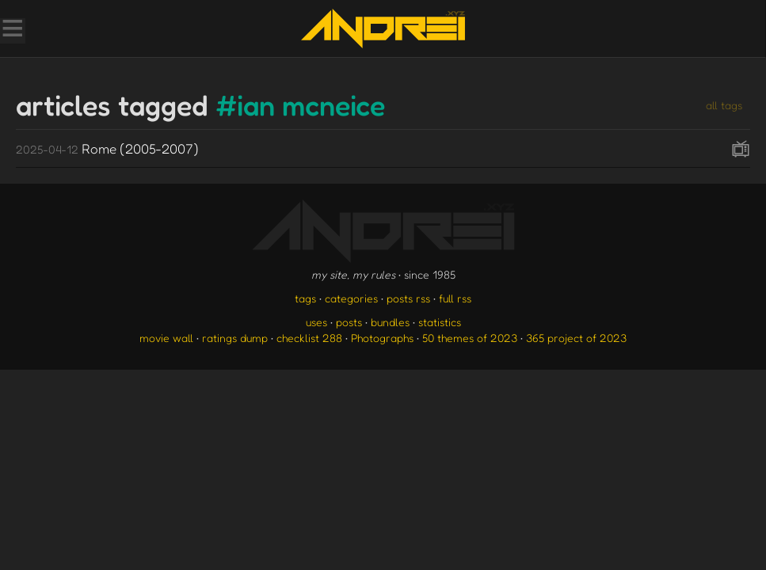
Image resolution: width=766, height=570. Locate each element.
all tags (724, 105)
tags (305, 298)
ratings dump (235, 337)
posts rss (408, 298)
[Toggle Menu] (12, 30)
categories (351, 298)
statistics (439, 322)
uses (316, 322)
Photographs (382, 337)
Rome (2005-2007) (107, 148)
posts (349, 322)
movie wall (166, 337)
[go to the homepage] (383, 28)
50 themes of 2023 (469, 337)
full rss (455, 298)
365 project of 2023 (576, 337)
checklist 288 (309, 337)
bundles (390, 322)
